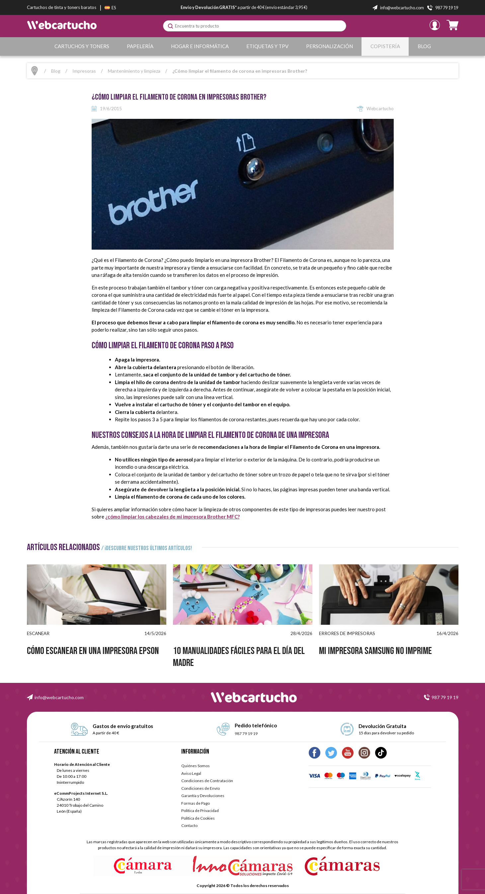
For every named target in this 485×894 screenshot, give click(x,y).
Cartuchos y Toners (81, 46)
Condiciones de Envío (200, 788)
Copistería (385, 46)
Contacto (189, 825)
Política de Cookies (198, 818)
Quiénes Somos (195, 765)
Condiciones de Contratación (207, 780)
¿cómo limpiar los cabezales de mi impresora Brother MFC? (172, 517)
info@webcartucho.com (59, 697)
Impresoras (84, 71)
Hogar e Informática (200, 46)
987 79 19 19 (445, 697)
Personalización (329, 46)
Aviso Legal (191, 773)
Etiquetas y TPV (267, 46)
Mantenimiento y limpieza (134, 71)
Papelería (140, 46)
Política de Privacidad (200, 810)
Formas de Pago (195, 803)
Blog (424, 46)
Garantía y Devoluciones (202, 795)
